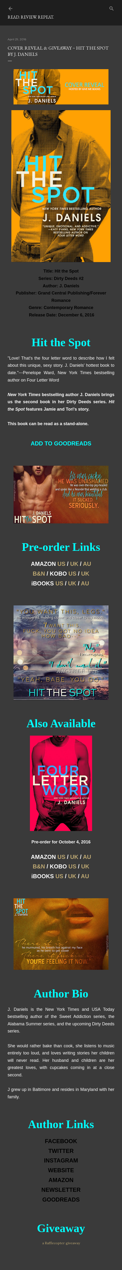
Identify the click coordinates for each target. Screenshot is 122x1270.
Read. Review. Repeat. (31, 17)
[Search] (111, 7)
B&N (39, 573)
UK (74, 564)
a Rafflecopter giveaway (61, 1243)
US (61, 564)
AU (87, 564)
